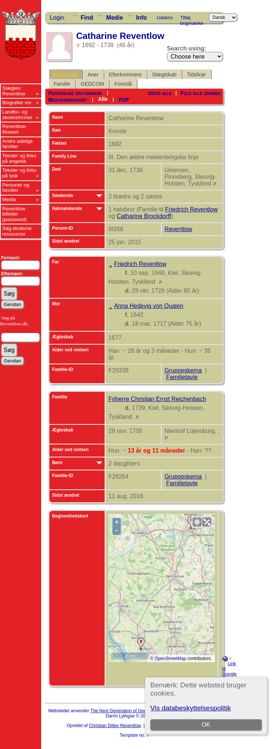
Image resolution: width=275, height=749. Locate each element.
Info (141, 17)
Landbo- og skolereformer (17, 114)
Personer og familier (15, 187)
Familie (61, 84)
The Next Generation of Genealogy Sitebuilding (137, 710)
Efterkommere (125, 75)
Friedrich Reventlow (191, 209)
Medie (114, 17)
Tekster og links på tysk (19, 172)
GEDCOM (92, 84)
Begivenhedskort (68, 100)
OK (206, 725)
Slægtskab (164, 75)
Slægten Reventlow (13, 90)
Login (57, 17)
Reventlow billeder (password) (14, 214)
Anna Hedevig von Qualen (148, 306)
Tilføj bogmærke (191, 19)
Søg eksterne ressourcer (17, 231)
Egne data (65, 75)
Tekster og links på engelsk (19, 158)
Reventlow (178, 229)
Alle (103, 99)
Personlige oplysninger (75, 93)
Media (9, 199)
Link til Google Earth (229, 671)
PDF (124, 100)
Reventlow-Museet (14, 129)
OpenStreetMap (170, 658)
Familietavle (182, 377)
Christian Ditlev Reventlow (115, 725)
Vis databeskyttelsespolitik (190, 708)
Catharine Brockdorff (144, 216)
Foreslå (123, 84)
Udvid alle (160, 93)
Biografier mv (17, 102)
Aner (93, 75)
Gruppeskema (183, 370)
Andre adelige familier (17, 144)
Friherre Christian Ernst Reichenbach (157, 399)
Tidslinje (196, 75)
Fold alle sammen (200, 93)
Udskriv (165, 17)
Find (87, 17)
